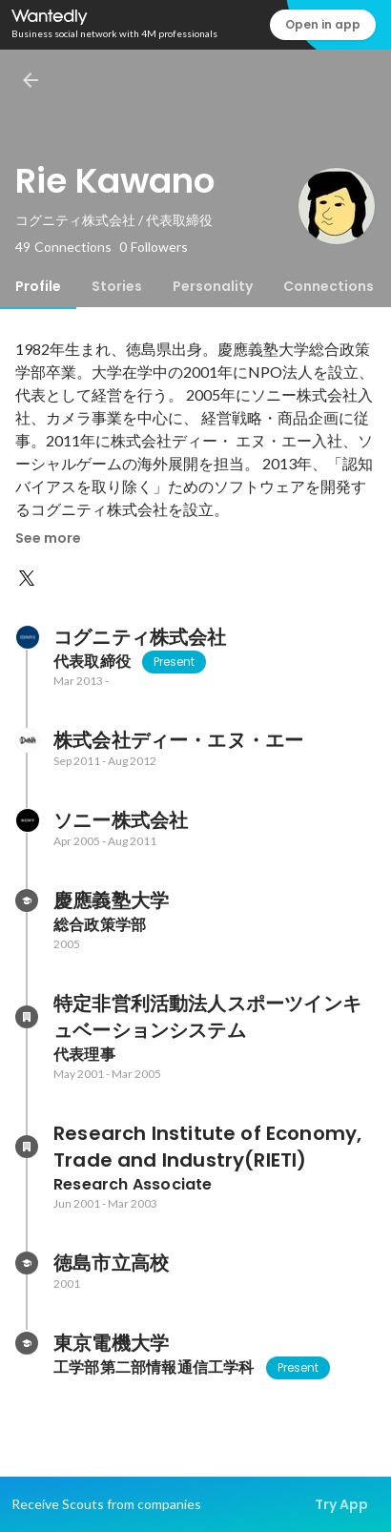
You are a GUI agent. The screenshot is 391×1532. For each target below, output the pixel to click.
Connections (328, 286)
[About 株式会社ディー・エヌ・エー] (26, 740)
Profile (38, 286)
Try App (341, 1504)
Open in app (322, 24)
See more (48, 538)
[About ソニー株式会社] (26, 820)
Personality (213, 286)
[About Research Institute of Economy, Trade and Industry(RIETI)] (26, 1146)
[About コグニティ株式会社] (26, 637)
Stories (117, 286)
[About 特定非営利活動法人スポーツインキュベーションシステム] (26, 1016)
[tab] (38, 286)
